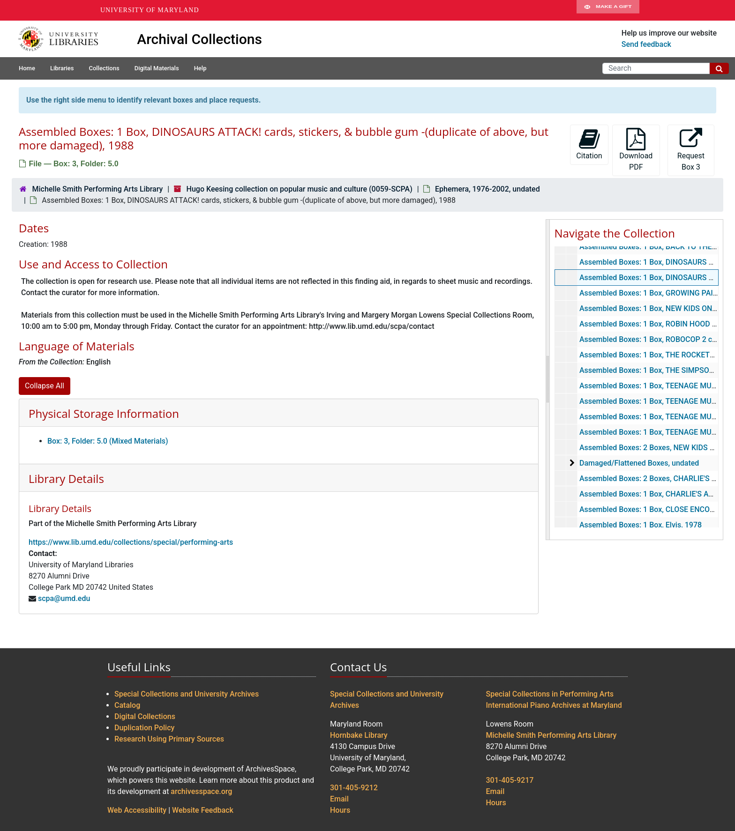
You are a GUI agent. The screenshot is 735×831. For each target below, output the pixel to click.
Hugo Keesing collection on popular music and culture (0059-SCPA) (299, 189)
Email (339, 798)
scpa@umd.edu (64, 598)
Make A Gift (608, 10)
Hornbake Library (359, 735)
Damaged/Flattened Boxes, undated (638, 463)
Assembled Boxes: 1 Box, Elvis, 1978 (640, 524)
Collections (104, 68)
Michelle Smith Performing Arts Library (97, 189)
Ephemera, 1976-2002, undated (487, 189)
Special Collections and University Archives (186, 694)
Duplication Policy (144, 727)
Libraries (62, 68)
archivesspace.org (201, 791)
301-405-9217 (510, 780)
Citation (589, 144)
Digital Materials (157, 68)
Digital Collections (144, 716)
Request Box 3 (691, 149)
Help (200, 68)
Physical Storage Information (104, 413)
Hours (340, 810)
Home (27, 68)
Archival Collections (199, 39)
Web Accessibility (136, 810)
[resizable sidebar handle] (548, 380)
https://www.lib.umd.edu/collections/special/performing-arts (131, 542)
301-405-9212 (354, 787)
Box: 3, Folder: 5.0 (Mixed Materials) (107, 441)
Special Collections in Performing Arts (550, 694)
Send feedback (646, 44)
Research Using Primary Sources (169, 739)
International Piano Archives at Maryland (554, 705)
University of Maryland (149, 10)
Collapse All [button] (44, 385)
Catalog (127, 705)
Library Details (66, 478)
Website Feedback (202, 810)
